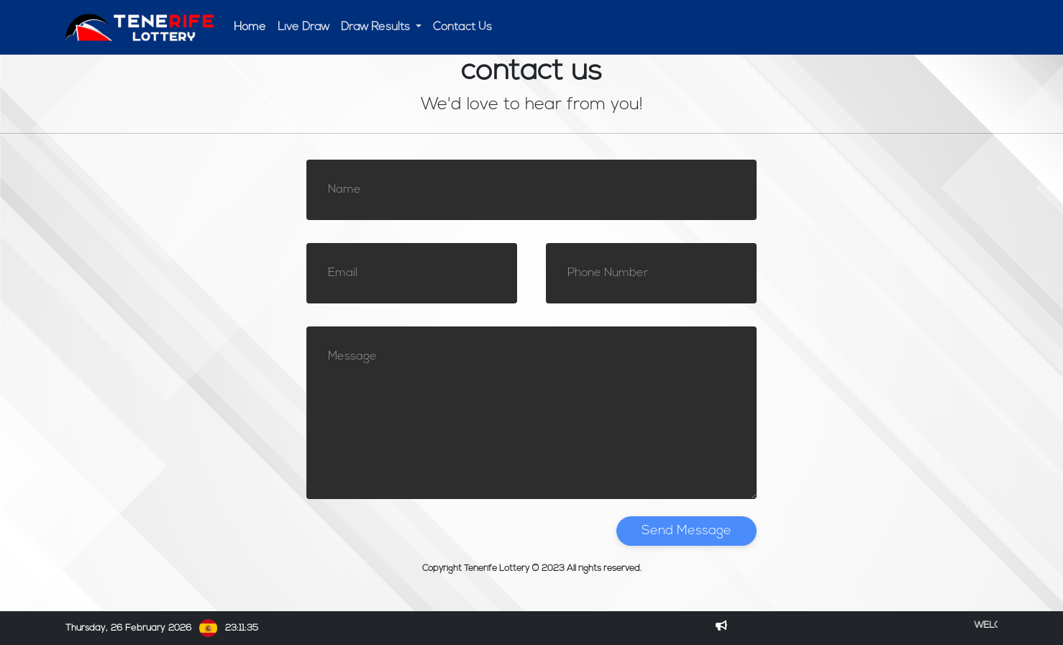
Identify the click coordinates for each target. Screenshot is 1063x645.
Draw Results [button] (377, 27)
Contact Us (462, 27)
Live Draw (303, 27)
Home (250, 27)
